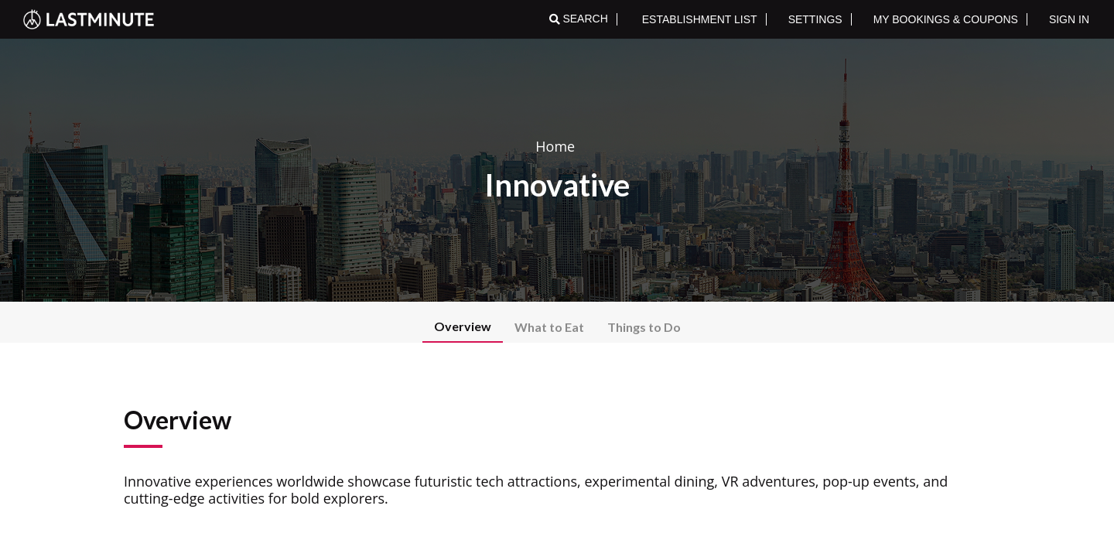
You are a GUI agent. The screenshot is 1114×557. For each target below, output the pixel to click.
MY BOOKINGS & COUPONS (945, 19)
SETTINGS (815, 19)
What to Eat (549, 327)
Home (555, 146)
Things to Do (644, 327)
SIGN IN (1069, 19)
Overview (462, 326)
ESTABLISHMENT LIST (699, 19)
